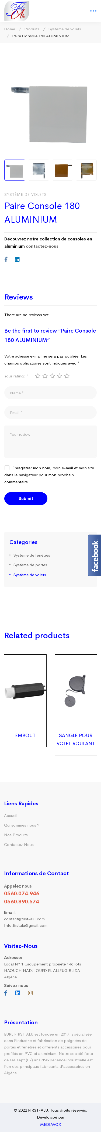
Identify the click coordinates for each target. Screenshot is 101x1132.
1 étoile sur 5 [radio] (37, 375)
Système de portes (30, 564)
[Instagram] (30, 993)
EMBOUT (25, 735)
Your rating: (16, 375)
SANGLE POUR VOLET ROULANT (76, 740)
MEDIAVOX (50, 1124)
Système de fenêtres (31, 555)
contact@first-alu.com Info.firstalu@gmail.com (25, 919)
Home (9, 28)
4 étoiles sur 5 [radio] (59, 375)
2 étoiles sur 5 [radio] (44, 375)
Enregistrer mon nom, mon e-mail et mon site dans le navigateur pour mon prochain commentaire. (49, 474)
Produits (31, 28)
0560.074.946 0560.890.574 (21, 897)
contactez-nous (42, 246)
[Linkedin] (17, 260)
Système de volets (64, 28)
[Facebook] (6, 260)
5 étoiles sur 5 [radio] (66, 375)
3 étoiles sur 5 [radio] (52, 375)
